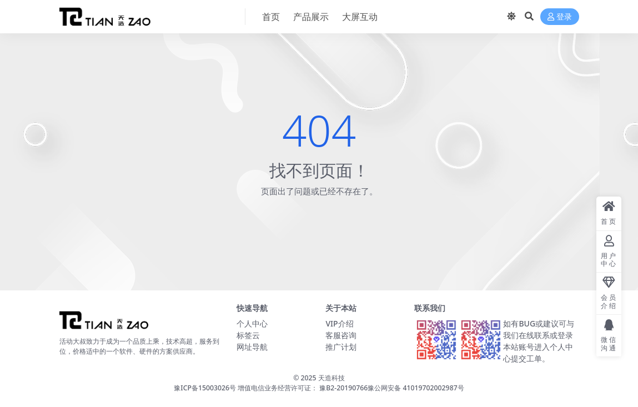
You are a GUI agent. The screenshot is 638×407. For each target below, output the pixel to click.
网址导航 (252, 346)
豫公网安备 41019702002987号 (416, 388)
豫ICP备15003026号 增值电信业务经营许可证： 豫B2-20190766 (271, 388)
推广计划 (340, 346)
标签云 (248, 335)
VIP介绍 (339, 323)
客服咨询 (340, 335)
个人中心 (252, 323)
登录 (559, 17)
